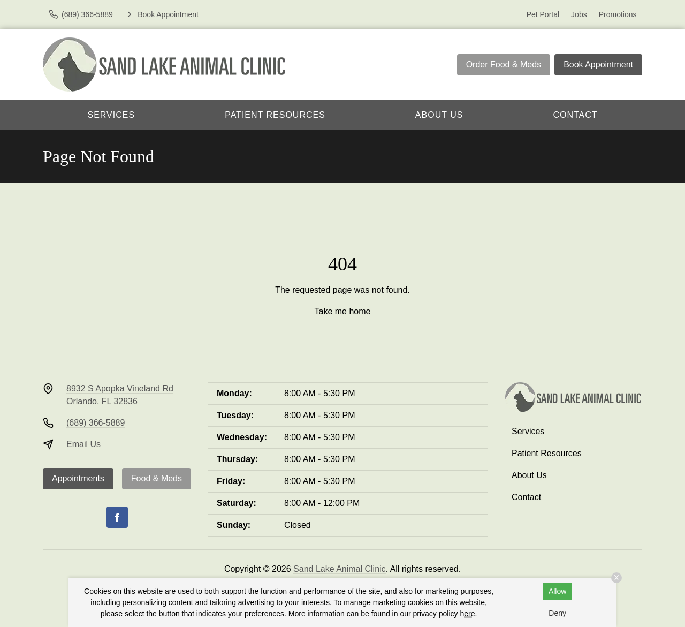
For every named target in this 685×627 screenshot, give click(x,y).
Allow (557, 591)
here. (468, 613)
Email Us (83, 444)
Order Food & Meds (504, 64)
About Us (439, 114)
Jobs (579, 14)
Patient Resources (275, 114)
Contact (575, 114)
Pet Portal (543, 14)
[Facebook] (117, 517)
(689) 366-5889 (95, 422)
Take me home (343, 311)
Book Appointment (598, 64)
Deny (557, 613)
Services (111, 114)
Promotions (618, 14)
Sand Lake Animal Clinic (339, 568)
